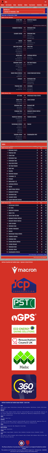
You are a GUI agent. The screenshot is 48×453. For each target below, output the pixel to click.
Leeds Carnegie (31, 100)
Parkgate (20, 79)
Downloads (28, 432)
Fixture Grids (3, 415)
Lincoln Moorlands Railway (33, 73)
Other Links (11, 436)
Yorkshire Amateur (31, 117)
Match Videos (3, 408)
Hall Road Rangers (31, 63)
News (14, 5)
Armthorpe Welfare (32, 55)
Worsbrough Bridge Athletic (34, 96)
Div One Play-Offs (37, 411)
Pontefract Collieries (17, 117)
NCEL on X (5, 435)
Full (1, 418)
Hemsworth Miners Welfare (33, 111)
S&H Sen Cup (30, 413)
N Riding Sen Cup (24, 413)
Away (7, 418)
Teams (45, 5)
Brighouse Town (18, 111)
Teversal (29, 124)
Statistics (39, 5)
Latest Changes (3, 429)
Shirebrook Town (31, 34)
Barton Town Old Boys (14, 216)
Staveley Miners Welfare (14, 242)
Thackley (29, 41)
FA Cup (43, 421)
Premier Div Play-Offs (26, 411)
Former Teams (23, 426)
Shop (2, 435)
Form (9, 418)
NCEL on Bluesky (34, 435)
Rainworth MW (30, 105)
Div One (31, 411)
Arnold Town (19, 20)
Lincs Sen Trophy (17, 413)
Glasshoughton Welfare (14, 252)
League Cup (43, 411)
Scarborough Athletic (17, 124)
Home (2, 5)
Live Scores (8, 5)
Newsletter (37, 432)
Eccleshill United (18, 34)
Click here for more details (40, 257)
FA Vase (4, 413)
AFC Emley (19, 96)
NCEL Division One (6, 93)
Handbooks (23, 432)
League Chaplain (10, 432)
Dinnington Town (31, 28)
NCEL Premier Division (7, 17)
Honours (32, 432)
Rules (20, 432)
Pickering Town (18, 86)
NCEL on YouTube (41, 435)
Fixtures (5, 407)
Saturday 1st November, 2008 (9, 15)
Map (13, 426)
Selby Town (30, 46)
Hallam (20, 41)
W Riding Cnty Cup (36, 413)
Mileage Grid (17, 426)
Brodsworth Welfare (17, 28)
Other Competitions (26, 407)
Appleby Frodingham (14, 229)
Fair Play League (9, 421)
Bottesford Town (18, 105)
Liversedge (29, 86)
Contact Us (16, 432)
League (8, 407)
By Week (10, 411)
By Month (14, 411)
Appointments (9, 429)
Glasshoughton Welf (32, 134)
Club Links (7, 436)
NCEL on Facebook (19, 435)
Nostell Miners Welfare (16, 73)
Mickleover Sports (18, 63)
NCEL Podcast (43, 407)
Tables (25, 5)
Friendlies (43, 413)
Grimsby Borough (13, 244)
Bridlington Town (31, 79)
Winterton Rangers (31, 20)
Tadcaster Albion (18, 134)
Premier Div (19, 411)
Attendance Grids (9, 415)
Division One (20, 407)
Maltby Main (19, 55)
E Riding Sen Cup (10, 413)
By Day (7, 411)
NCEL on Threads (27, 435)
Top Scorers (32, 5)
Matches (20, 5)
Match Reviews (33, 407)
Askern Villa (19, 100)
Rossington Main (13, 247)
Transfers (38, 407)
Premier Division (14, 407)
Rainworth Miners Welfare (15, 221)
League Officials (3, 432)
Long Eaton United (17, 46)
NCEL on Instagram (11, 435)
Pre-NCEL (41, 432)
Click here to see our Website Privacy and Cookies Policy (24, 451)
